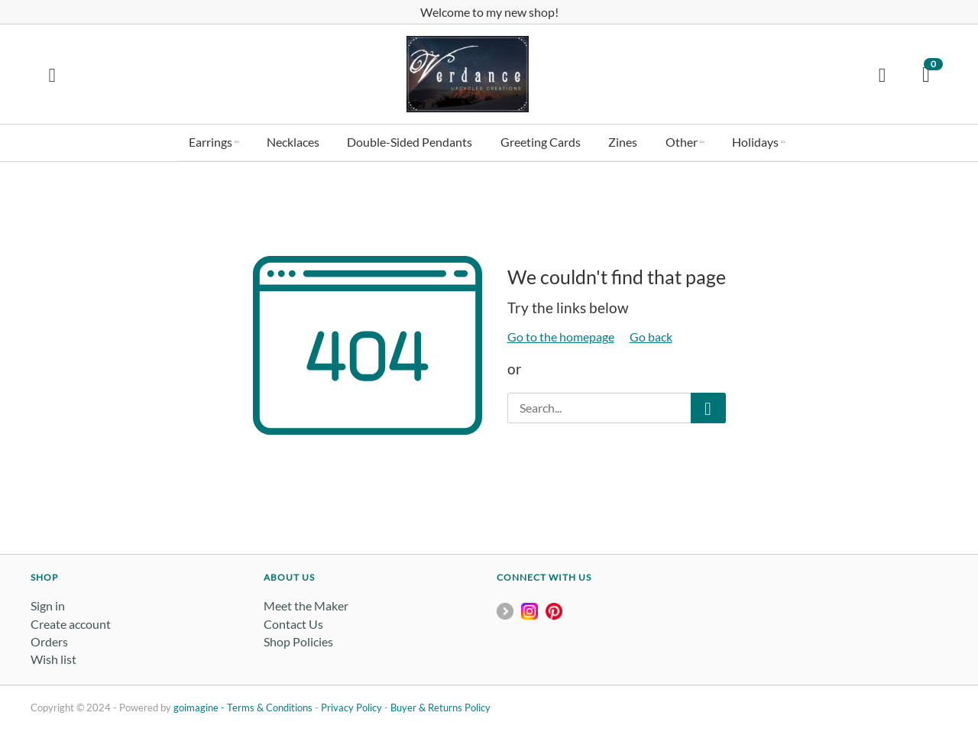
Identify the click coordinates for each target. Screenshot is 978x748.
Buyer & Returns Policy (440, 707)
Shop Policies (298, 640)
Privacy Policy (351, 707)
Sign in (48, 604)
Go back (651, 336)
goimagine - (200, 707)
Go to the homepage (560, 336)
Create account (71, 622)
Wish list (53, 658)
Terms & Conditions (270, 707)
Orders (49, 640)
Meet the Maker (306, 604)
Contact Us (293, 622)
